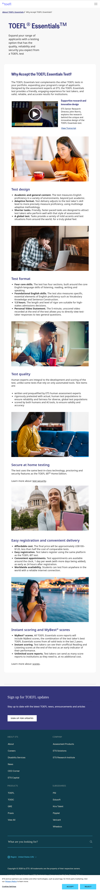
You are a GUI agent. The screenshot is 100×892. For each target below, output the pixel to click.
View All (11, 820)
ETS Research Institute (64, 757)
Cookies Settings (9, 886)
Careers (11, 751)
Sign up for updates (22, 718)
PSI (54, 793)
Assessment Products (63, 744)
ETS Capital (13, 777)
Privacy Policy (11, 881)
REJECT (88, 887)
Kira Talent (58, 806)
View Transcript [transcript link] (68, 128)
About (11, 744)
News (10, 764)
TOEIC (11, 799)
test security (39, 480)
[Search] (91, 841)
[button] (34, 114)
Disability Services (16, 757)
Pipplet (56, 813)
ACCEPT (70, 887)
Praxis (11, 813)
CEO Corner (14, 771)
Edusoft (57, 799)
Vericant (57, 820)
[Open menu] (96, 4)
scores (36, 663)
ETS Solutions (59, 751)
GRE (10, 806)
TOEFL (11, 793)
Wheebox (57, 826)
